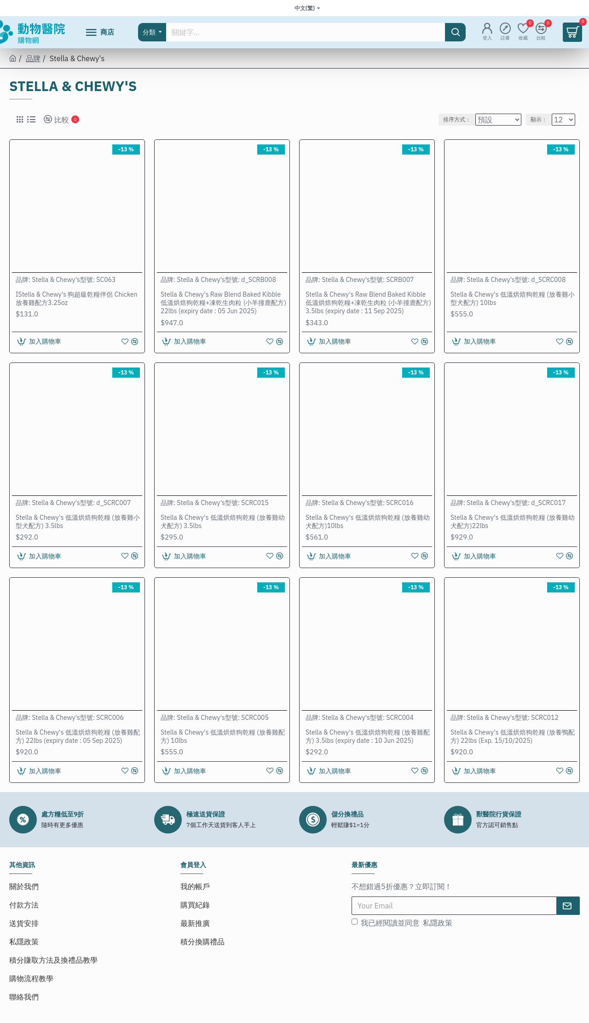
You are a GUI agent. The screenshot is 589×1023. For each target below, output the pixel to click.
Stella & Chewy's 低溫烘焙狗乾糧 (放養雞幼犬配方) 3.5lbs (223, 521)
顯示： (542, 119)
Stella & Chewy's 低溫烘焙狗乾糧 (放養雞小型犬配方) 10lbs (512, 298)
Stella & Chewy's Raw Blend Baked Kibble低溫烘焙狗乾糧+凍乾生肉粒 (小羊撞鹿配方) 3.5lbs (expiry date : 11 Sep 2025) (368, 302)
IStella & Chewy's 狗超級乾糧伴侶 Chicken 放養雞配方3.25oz (77, 298)
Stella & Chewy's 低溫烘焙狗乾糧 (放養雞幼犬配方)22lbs (512, 521)
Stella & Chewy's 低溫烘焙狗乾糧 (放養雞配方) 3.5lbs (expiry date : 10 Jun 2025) (368, 736)
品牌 (33, 58)
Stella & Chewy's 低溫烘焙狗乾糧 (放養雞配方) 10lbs (223, 736)
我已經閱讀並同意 (403, 922)
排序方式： (457, 119)
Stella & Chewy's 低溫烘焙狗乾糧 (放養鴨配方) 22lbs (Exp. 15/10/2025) (512, 736)
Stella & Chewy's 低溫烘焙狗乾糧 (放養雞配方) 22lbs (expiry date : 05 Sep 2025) (78, 736)
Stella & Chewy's (56, 280)
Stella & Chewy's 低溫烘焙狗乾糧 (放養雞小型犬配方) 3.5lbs (78, 521)
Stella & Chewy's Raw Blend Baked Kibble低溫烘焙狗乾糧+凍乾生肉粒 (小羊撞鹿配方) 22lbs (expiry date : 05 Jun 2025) (223, 302)
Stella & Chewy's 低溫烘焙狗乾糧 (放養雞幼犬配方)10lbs (368, 521)
